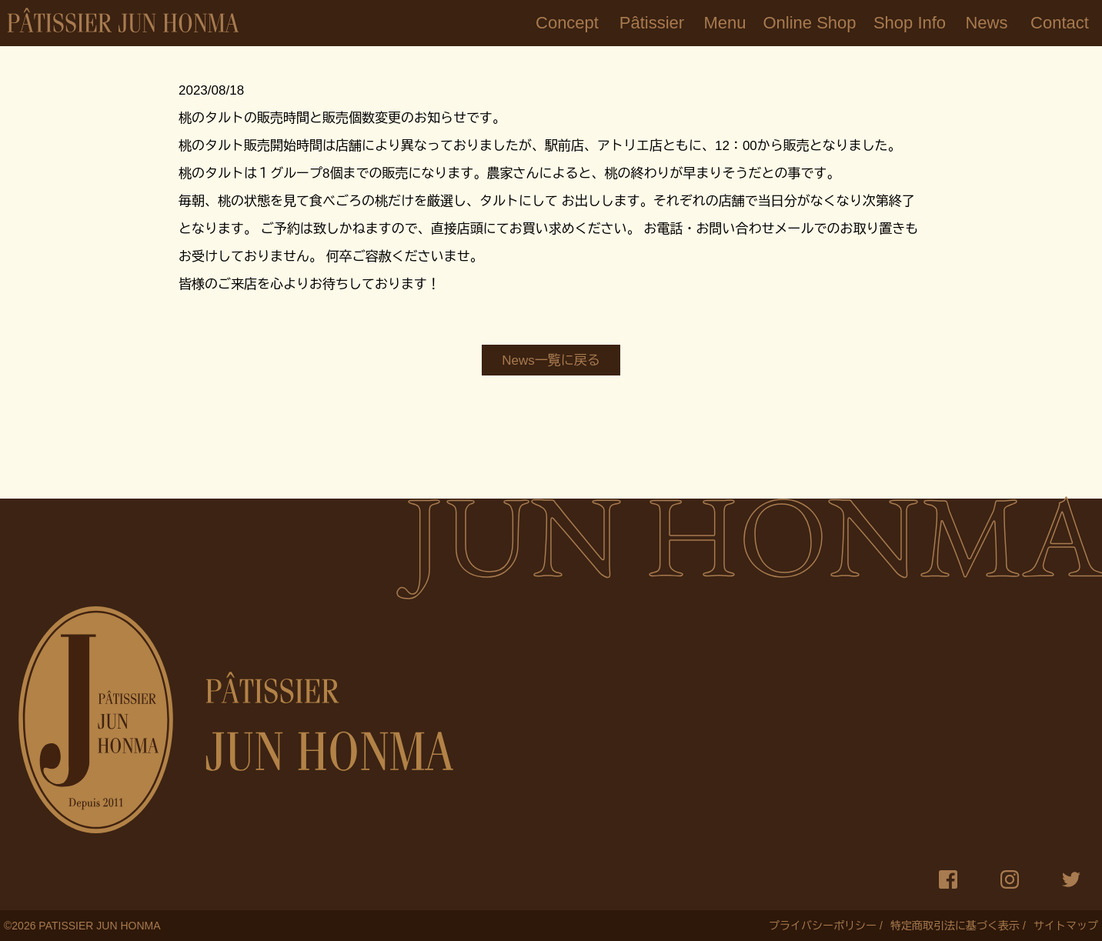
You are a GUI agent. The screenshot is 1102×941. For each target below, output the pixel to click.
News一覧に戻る (551, 360)
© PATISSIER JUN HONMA (82, 925)
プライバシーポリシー (823, 925)
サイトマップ (1066, 925)
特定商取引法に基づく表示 (955, 925)
